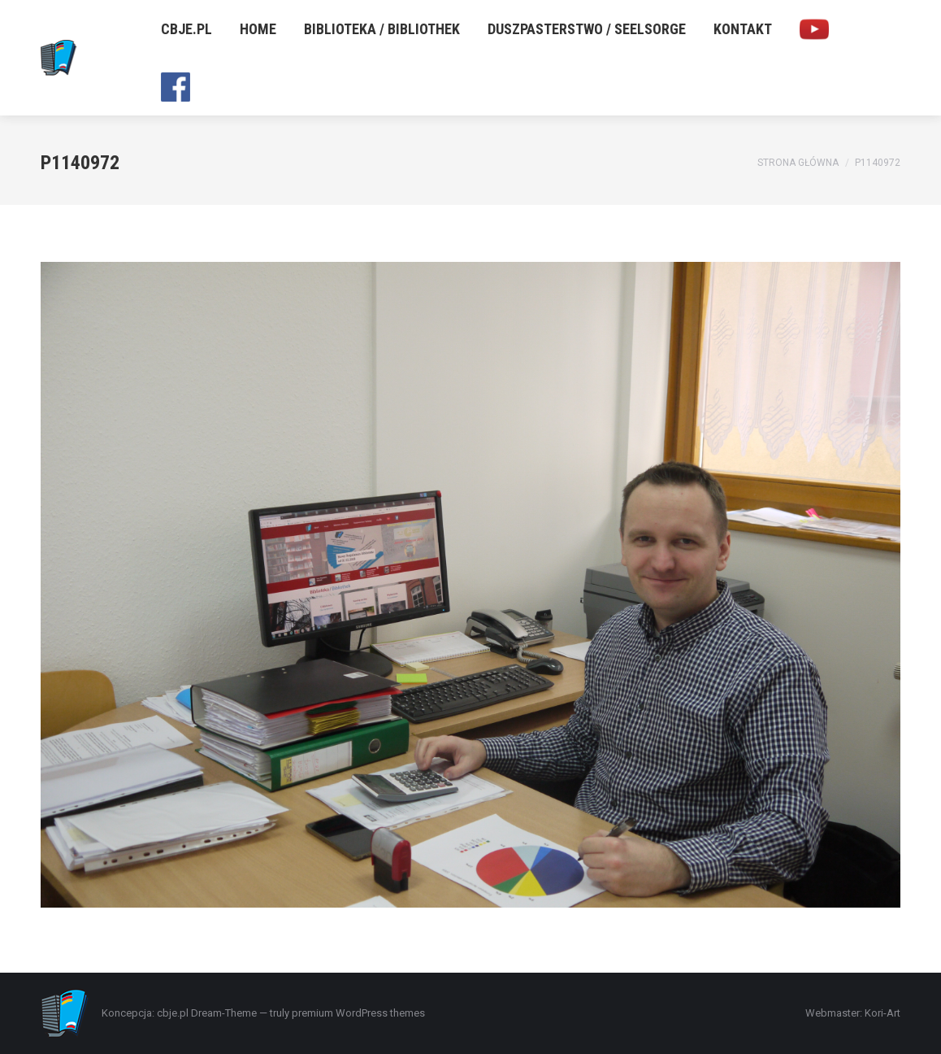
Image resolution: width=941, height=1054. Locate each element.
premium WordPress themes (358, 1013)
